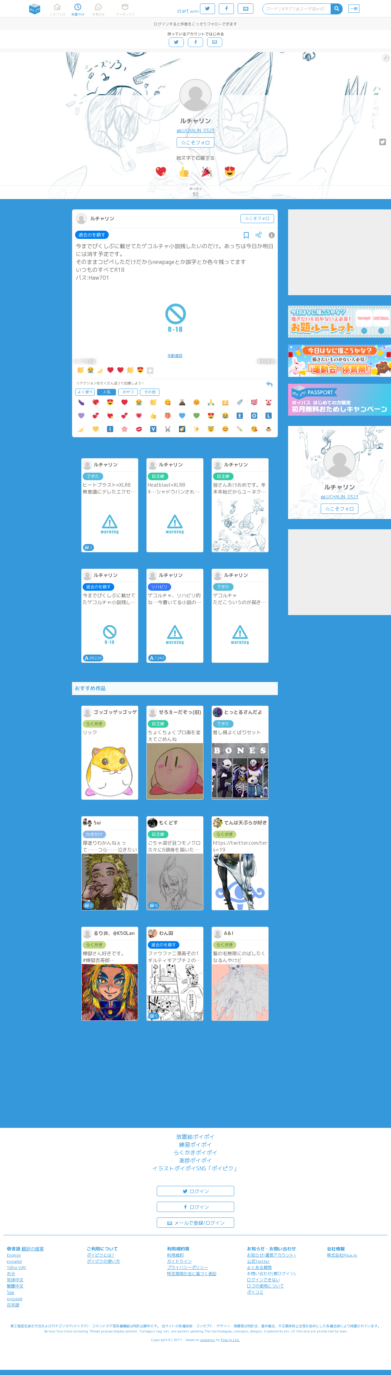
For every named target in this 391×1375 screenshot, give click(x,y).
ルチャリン (195, 121)
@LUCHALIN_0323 (195, 130)
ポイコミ (255, 1292)
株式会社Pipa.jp (342, 1255)
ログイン (195, 1191)
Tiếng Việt (16, 1267)
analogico (207, 1339)
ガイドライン (179, 1261)
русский (14, 1299)
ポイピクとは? (100, 1255)
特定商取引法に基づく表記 (191, 1273)
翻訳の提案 (33, 1249)
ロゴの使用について (265, 1286)
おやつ (128, 392)
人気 (106, 392)
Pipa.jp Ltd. (230, 1339)
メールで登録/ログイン (196, 1222)
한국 (11, 1273)
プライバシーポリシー (187, 1267)
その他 (149, 392)
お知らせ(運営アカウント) (271, 1255)
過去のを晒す (92, 235)
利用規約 (175, 1255)
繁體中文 (15, 1286)
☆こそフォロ (195, 142)
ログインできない (263, 1280)
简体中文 (15, 1280)
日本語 (13, 1305)
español (14, 1261)
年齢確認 (174, 355)
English (14, 1255)
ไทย (10, 1292)
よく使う (85, 392)
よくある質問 (259, 1267)
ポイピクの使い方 (103, 1261)
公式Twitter (258, 1261)
